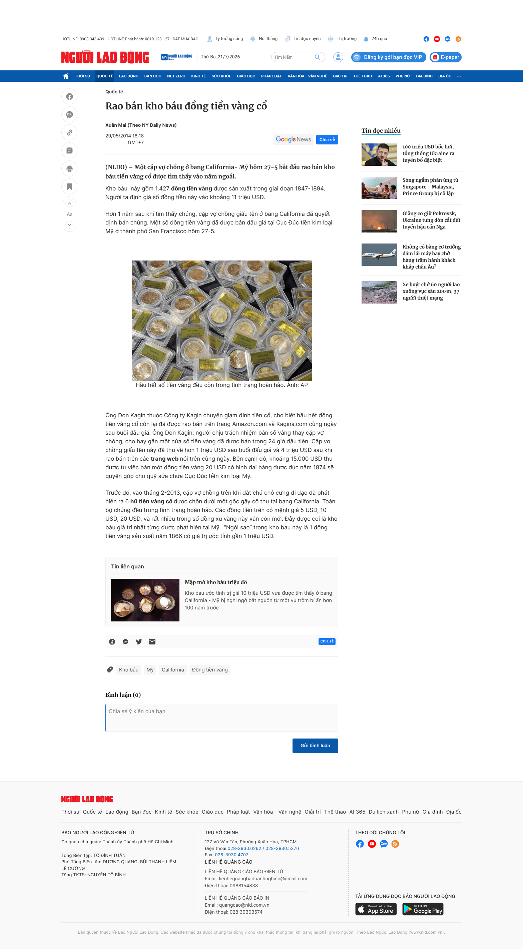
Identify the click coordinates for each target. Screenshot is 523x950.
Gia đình (424, 76)
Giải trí (340, 76)
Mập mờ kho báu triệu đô (216, 582)
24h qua (375, 39)
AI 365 (384, 76)
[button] (69, 203)
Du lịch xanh (384, 812)
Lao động (129, 76)
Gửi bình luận (315, 746)
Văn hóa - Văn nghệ (307, 76)
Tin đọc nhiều (381, 130)
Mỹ (150, 669)
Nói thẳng (263, 39)
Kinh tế (198, 76)
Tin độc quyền (302, 39)
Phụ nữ (403, 76)
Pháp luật (271, 76)
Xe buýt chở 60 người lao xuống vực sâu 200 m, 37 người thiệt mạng (431, 291)
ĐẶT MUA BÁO (185, 39)
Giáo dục (246, 76)
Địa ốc (445, 76)
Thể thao (362, 76)
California (173, 669)
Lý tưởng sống (224, 39)
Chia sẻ (327, 139)
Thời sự (83, 76)
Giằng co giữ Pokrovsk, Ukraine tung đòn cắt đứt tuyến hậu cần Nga (431, 220)
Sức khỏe (221, 76)
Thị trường (342, 39)
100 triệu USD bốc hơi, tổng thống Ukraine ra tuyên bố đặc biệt (428, 153)
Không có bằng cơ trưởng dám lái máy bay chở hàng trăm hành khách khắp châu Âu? (432, 257)
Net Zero (176, 76)
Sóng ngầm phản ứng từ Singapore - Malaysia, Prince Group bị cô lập (430, 186)
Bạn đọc (152, 76)
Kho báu (128, 669)
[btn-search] (318, 57)
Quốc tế (104, 76)
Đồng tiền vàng (210, 669)
